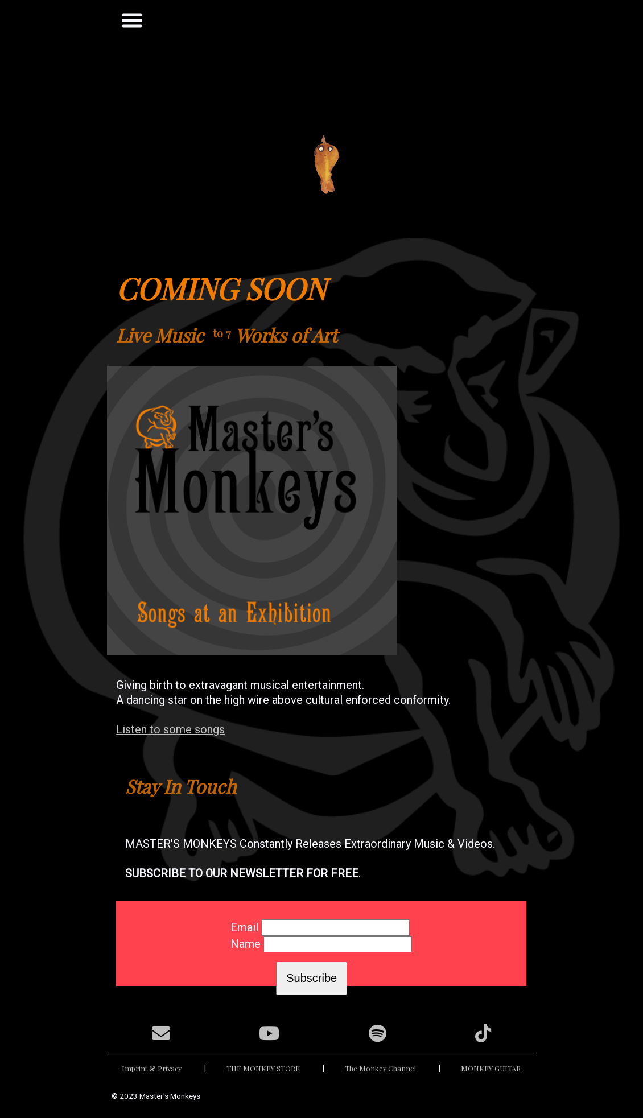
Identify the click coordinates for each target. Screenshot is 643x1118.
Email (244, 927)
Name (245, 944)
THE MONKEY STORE (263, 1068)
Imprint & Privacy (152, 1068)
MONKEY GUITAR (491, 1068)
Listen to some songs (170, 729)
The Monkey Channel (380, 1068)
